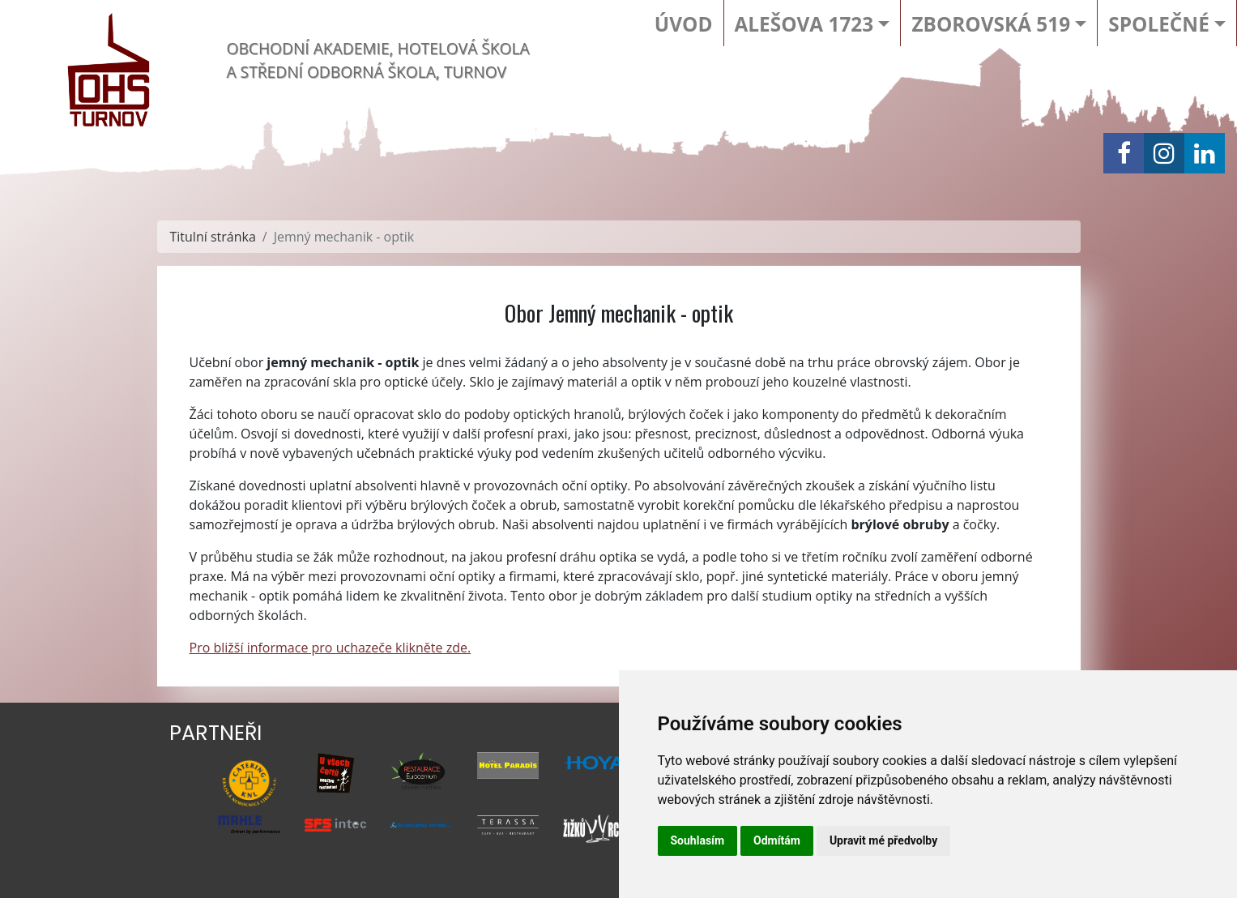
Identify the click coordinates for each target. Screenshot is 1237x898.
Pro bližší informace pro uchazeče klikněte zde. (330, 647)
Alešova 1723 (804, 24)
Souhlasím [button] (698, 840)
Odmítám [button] (776, 840)
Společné (1158, 24)
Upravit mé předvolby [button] (883, 840)
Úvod (684, 24)
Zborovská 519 (990, 24)
